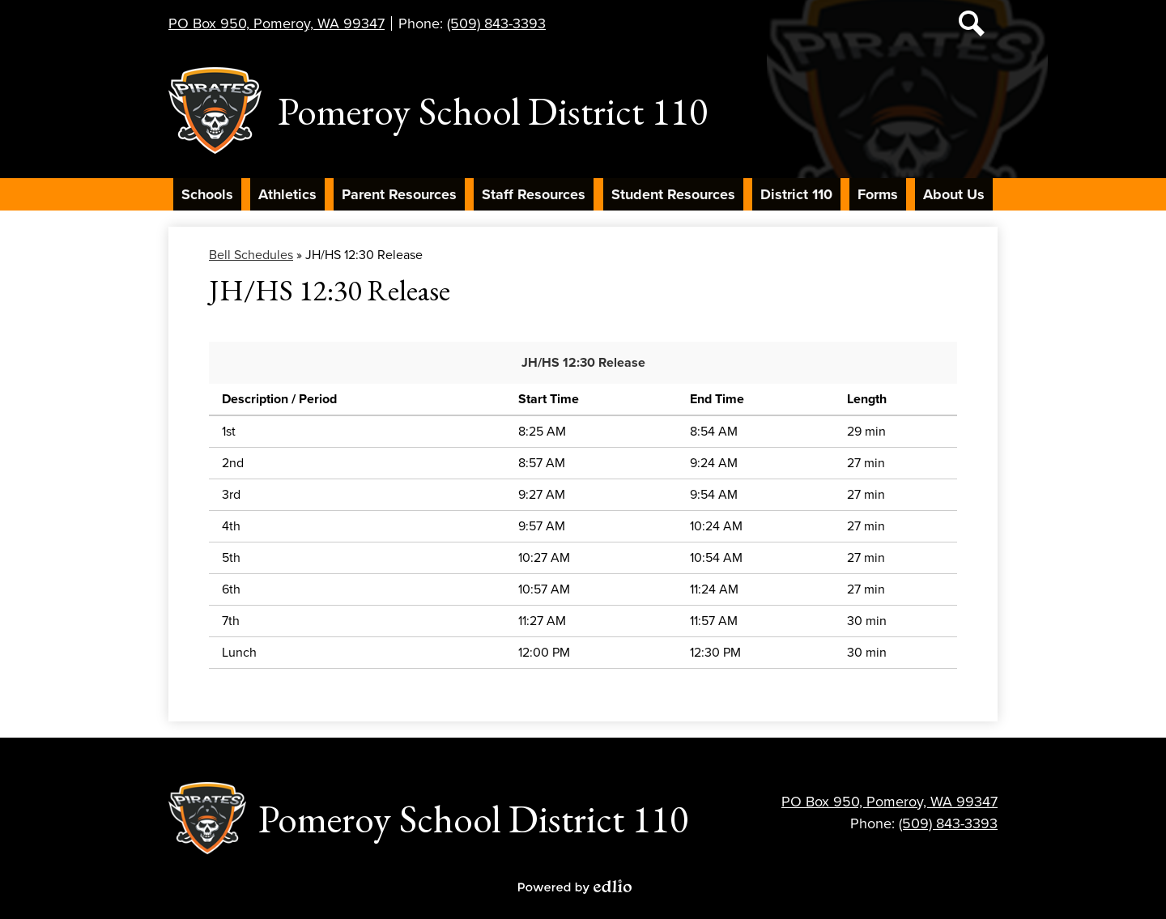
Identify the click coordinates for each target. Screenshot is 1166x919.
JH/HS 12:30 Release (583, 363)
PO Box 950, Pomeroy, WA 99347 (276, 23)
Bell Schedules (251, 255)
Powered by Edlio (575, 887)
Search (971, 27)
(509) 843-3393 (496, 23)
